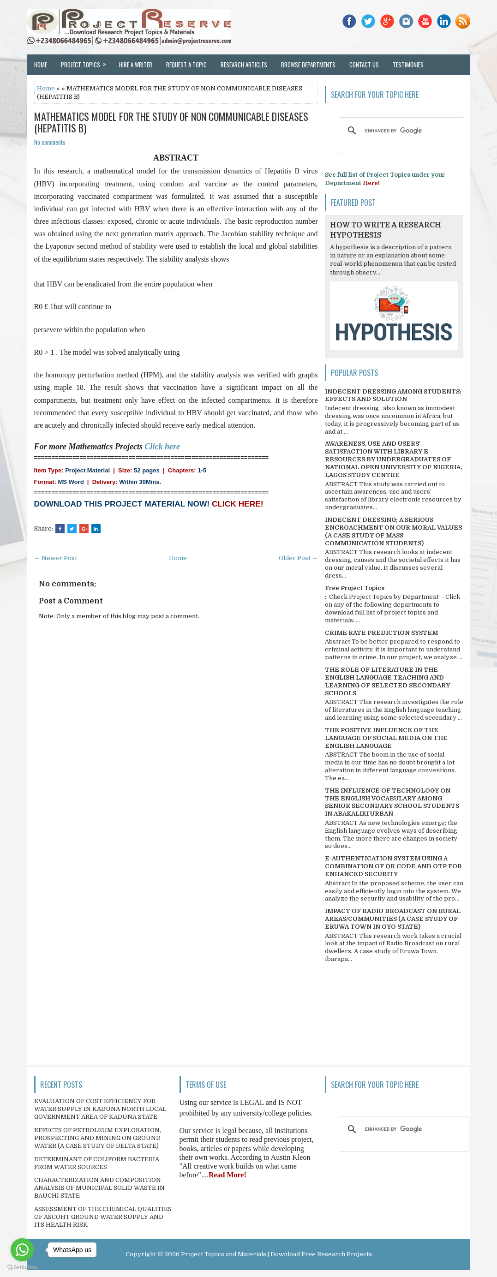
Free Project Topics (354, 588)
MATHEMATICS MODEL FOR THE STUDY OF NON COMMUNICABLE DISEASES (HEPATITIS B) (171, 122)
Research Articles (244, 64)
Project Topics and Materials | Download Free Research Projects (276, 1254)
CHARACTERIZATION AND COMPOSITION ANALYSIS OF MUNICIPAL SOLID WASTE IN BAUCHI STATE (99, 1187)
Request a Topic (186, 64)
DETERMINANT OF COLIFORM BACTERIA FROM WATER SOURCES (96, 1163)
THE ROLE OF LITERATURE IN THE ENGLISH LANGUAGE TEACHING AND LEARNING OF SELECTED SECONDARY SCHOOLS (387, 681)
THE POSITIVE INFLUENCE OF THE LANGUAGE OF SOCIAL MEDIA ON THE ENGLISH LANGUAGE (386, 738)
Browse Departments (308, 64)
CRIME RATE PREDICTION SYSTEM (381, 632)
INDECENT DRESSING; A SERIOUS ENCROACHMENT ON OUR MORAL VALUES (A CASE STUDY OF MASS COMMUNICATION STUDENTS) (393, 531)
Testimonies (408, 64)
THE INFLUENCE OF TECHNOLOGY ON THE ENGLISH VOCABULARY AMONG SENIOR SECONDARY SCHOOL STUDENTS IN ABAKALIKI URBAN (392, 802)
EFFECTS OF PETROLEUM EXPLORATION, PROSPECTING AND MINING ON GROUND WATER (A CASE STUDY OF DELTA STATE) (97, 1138)
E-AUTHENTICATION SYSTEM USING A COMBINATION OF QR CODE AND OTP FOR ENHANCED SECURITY (393, 866)
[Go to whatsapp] (22, 1249)
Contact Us (364, 64)
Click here (162, 446)
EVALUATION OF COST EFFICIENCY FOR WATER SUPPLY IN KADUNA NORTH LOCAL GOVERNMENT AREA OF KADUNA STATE (100, 1109)
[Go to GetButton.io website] (22, 1268)
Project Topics (86, 61)
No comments (50, 142)
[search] (402, 130)
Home (40, 64)
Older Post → (298, 558)
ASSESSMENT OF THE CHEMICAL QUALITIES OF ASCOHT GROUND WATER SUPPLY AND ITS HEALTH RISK (103, 1216)
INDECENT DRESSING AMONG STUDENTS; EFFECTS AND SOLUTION (393, 395)
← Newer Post (55, 558)
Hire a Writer (135, 64)
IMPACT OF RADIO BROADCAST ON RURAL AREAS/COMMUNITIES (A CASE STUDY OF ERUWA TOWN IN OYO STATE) (393, 918)
